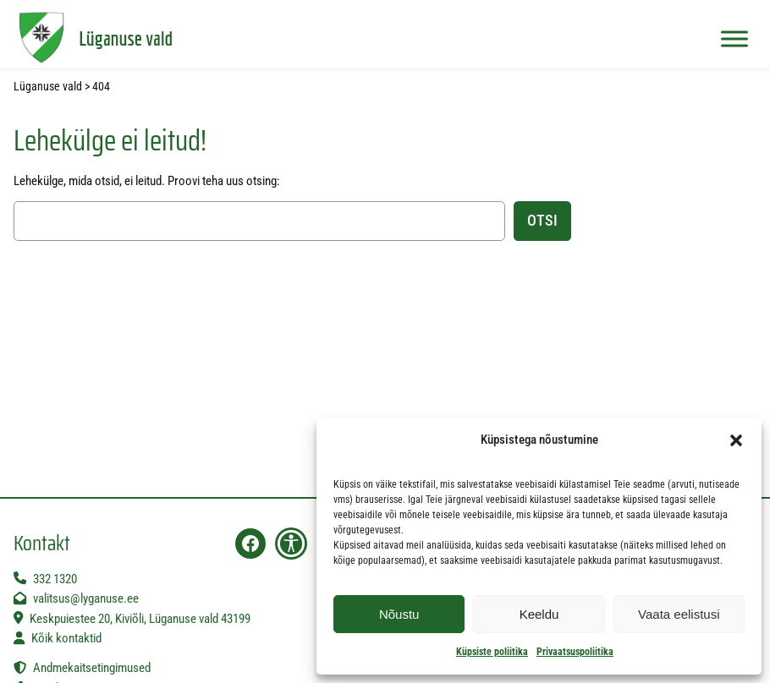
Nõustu (399, 614)
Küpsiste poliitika (492, 652)
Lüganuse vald (126, 38)
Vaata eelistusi (678, 614)
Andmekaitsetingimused (92, 667)
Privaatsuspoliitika (574, 652)
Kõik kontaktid (66, 638)
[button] (736, 440)
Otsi (542, 220)
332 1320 (55, 579)
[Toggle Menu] (734, 38)
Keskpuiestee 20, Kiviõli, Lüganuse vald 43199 (140, 618)
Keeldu (539, 614)
